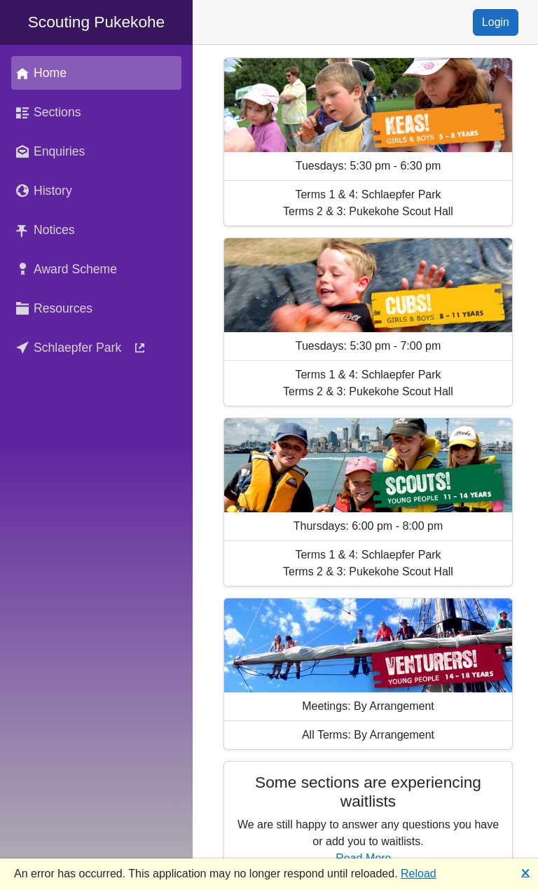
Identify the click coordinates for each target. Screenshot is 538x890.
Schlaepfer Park (81, 348)
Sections (46, 112)
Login (495, 22)
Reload (418, 873)
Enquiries (48, 151)
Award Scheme (64, 269)
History (41, 191)
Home (39, 73)
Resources (51, 308)
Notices (43, 230)
